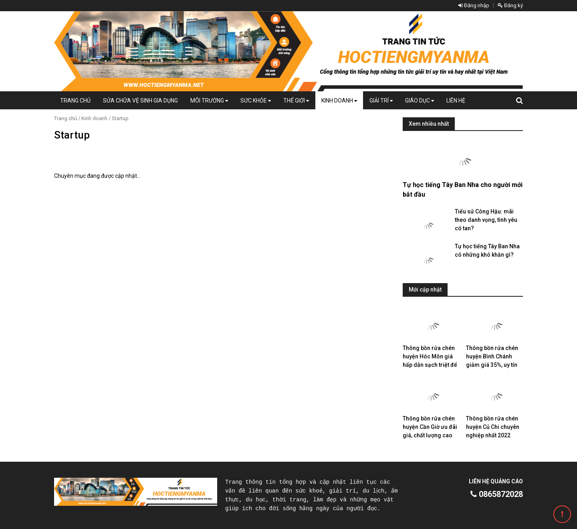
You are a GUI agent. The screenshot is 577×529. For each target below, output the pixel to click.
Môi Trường (209, 100)
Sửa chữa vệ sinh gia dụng (140, 100)
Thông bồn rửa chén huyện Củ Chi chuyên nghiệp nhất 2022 (492, 426)
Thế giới (296, 100)
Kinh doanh (339, 100)
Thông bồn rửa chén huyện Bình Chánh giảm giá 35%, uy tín (492, 356)
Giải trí (381, 100)
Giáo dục (419, 100)
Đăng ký (510, 5)
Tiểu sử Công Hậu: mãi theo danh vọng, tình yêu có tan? (486, 219)
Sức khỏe (255, 100)
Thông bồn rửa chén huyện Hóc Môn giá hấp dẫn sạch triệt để (430, 356)
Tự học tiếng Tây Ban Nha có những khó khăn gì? (487, 250)
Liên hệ (455, 100)
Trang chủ (75, 100)
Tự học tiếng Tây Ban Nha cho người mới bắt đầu (463, 189)
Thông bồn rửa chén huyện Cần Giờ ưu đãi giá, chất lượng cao (430, 426)
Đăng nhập (473, 5)
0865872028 (496, 494)
